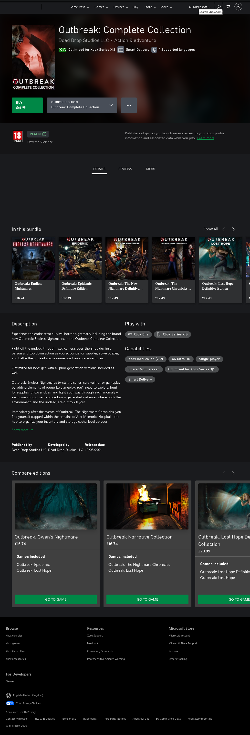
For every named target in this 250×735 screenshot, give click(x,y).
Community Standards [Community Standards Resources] (100, 651)
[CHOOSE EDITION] (82, 105)
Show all (210, 228)
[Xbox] (55, 6)
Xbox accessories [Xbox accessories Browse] (16, 658)
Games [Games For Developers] (10, 681)
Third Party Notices (114, 718)
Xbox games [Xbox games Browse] (13, 643)
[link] (33, 270)
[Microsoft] (22, 6)
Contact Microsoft (16, 718)
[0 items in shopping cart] (228, 6)
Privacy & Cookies (44, 718)
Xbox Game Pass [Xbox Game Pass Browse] (15, 651)
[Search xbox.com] (218, 6)
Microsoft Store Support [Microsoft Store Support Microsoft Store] (183, 643)
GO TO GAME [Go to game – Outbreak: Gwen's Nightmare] (55, 599)
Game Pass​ (77, 7)
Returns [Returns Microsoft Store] (173, 651)
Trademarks (90, 718)
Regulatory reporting (200, 718)
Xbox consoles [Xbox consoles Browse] (14, 635)
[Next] (233, 229)
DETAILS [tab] (99, 169)
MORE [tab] (151, 169)
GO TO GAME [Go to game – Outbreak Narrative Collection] (147, 599)
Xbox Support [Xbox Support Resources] (95, 635)
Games (99, 7)
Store (148, 7)
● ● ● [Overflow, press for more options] (129, 105)
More (164, 7)
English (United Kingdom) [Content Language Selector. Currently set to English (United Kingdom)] (28, 695)
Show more (22, 429)
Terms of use (69, 718)
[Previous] (224, 229)
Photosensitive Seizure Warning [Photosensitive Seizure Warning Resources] (106, 658)
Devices (119, 7)
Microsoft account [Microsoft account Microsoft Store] (179, 635)
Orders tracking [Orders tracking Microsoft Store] (178, 658)
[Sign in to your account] (238, 6)
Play (135, 7)
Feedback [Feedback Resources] (92, 643)
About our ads (141, 718)
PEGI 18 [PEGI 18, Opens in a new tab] (38, 134)
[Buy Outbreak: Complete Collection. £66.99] (27, 105)
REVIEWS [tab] (125, 169)
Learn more (205, 138)
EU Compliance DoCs (168, 718)
